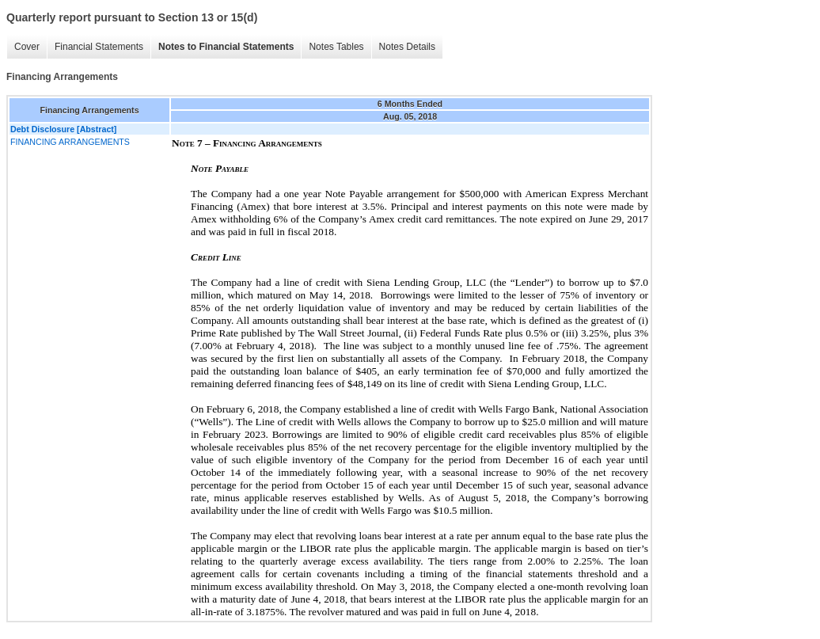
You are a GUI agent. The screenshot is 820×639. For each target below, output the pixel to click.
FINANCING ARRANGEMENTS (70, 141)
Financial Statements (99, 46)
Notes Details (407, 46)
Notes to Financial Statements (226, 46)
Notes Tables (336, 46)
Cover (27, 46)
